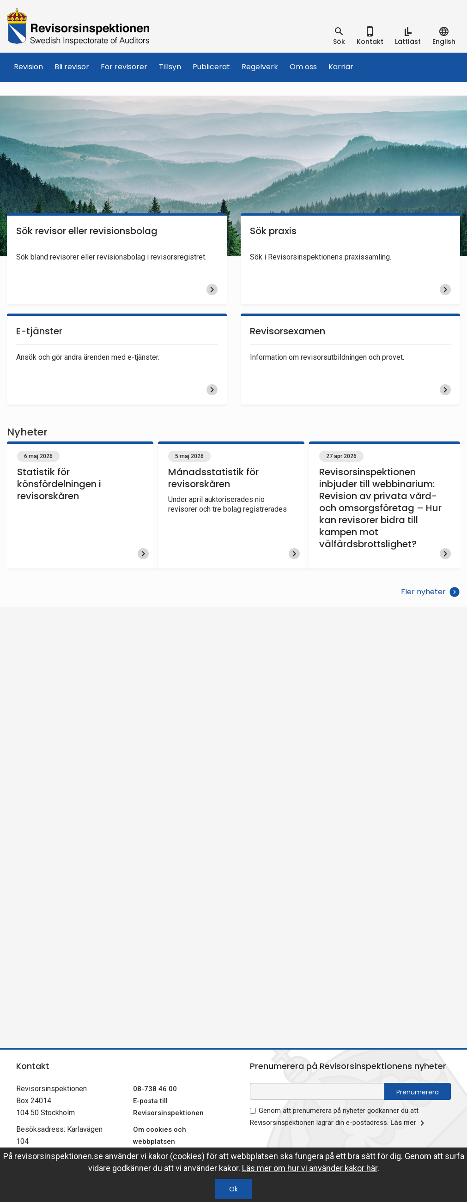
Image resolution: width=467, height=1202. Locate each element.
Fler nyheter (430, 592)
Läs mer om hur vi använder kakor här (309, 1168)
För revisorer (124, 66)
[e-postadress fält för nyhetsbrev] (317, 1091)
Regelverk (260, 66)
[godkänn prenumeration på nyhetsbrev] (253, 1111)
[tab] (339, 36)
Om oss (303, 66)
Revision (28, 66)
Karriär (340, 66)
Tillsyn (170, 66)
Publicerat (211, 66)
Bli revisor (72, 66)
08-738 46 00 (155, 1089)
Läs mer (409, 1123)
